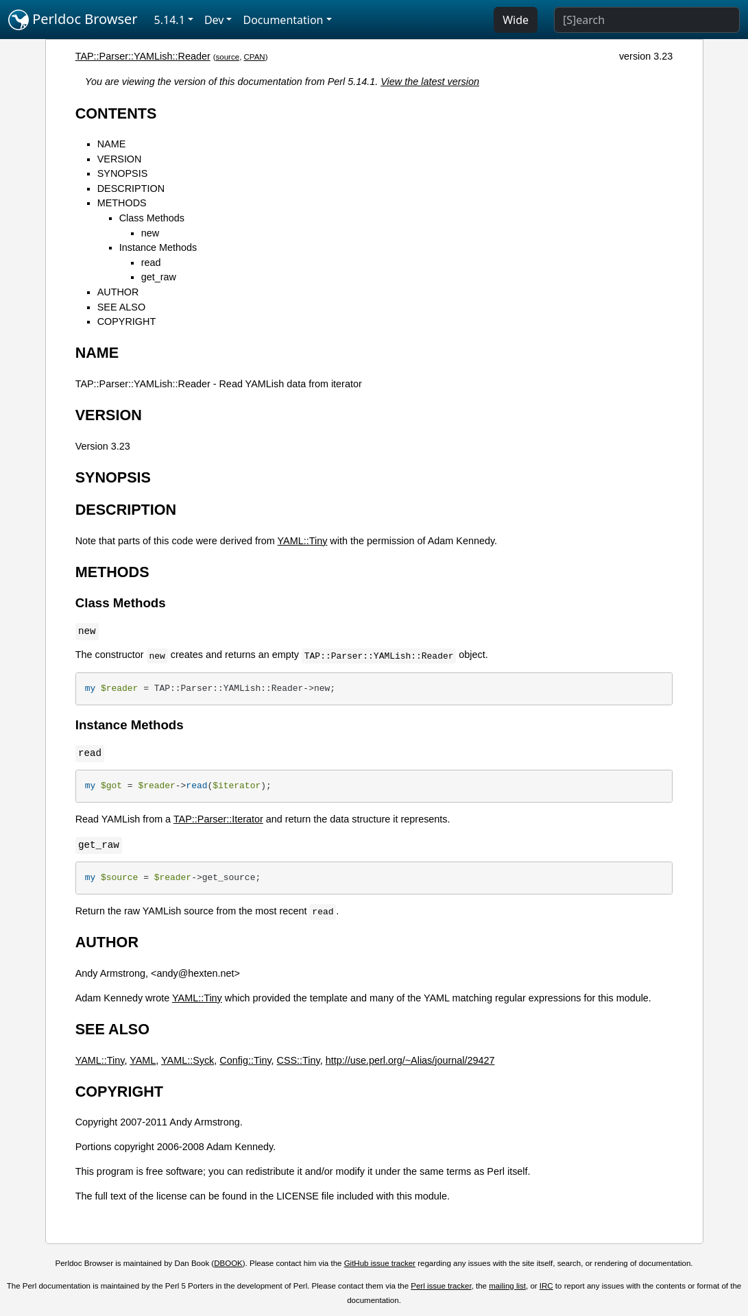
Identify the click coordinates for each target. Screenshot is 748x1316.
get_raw (158, 276)
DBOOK (228, 1263)
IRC (546, 1286)
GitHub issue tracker (379, 1263)
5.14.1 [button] (169, 19)
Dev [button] (214, 19)
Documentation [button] (283, 19)
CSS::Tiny (298, 1060)
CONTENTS (116, 113)
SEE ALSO (121, 307)
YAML (143, 1060)
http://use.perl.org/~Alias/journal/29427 (410, 1060)
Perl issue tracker (441, 1286)
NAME (111, 143)
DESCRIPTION (131, 188)
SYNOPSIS (122, 173)
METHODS (122, 202)
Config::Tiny (245, 1060)
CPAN (254, 57)
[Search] (647, 20)
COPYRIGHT (126, 321)
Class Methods (151, 217)
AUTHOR (118, 292)
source (228, 57)
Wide (516, 19)
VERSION (119, 159)
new (150, 233)
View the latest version (430, 81)
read (151, 262)
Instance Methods (158, 247)
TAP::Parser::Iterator (218, 819)
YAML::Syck (187, 1060)
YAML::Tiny (303, 540)
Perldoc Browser (73, 20)
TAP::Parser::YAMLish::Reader (142, 56)
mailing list (507, 1286)
